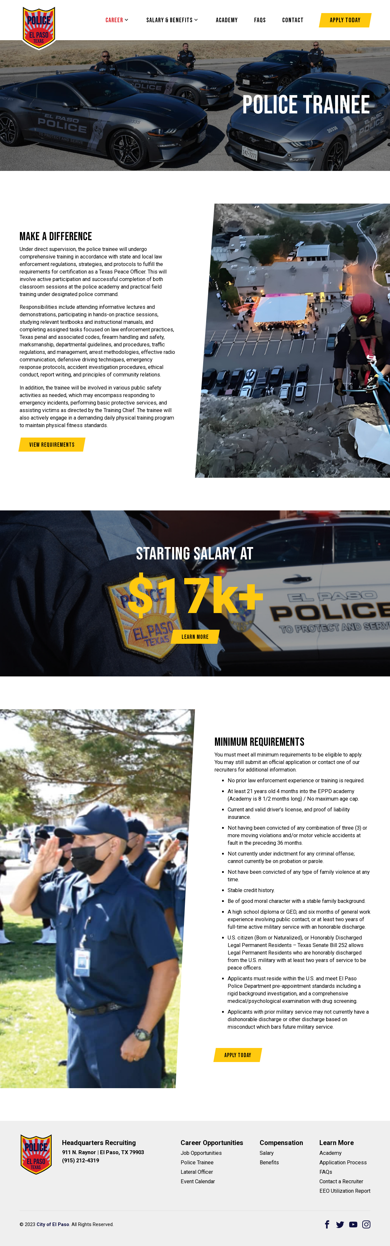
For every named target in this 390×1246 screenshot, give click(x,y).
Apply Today (345, 20)
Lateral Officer (197, 1172)
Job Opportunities (201, 1153)
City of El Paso (53, 1224)
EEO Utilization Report (344, 1191)
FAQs (325, 1172)
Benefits (269, 1162)
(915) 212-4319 (80, 1160)
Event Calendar (198, 1181)
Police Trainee (197, 1162)
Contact (293, 20)
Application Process (343, 1162)
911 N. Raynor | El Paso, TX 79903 (103, 1152)
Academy (227, 20)
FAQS (260, 20)
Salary (267, 1153)
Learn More (195, 637)
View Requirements (51, 444)
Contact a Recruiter (341, 1181)
